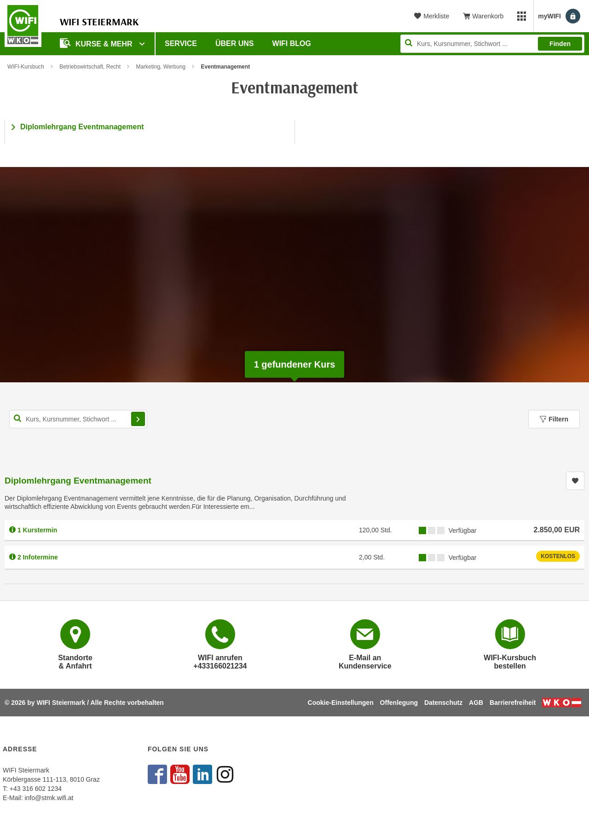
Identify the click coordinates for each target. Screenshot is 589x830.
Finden (560, 43)
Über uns (234, 43)
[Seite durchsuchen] (492, 44)
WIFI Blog (291, 43)
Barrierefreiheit (513, 702)
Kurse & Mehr (97, 43)
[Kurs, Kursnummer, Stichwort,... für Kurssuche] (78, 419)
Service (181, 43)
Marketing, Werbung (160, 66)
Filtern (554, 419)
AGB (476, 702)
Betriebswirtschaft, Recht (90, 66)
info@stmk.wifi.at (48, 797)
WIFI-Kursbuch (25, 66)
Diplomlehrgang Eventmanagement (82, 127)
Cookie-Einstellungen (341, 702)
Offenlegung (399, 702)
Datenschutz (443, 702)
